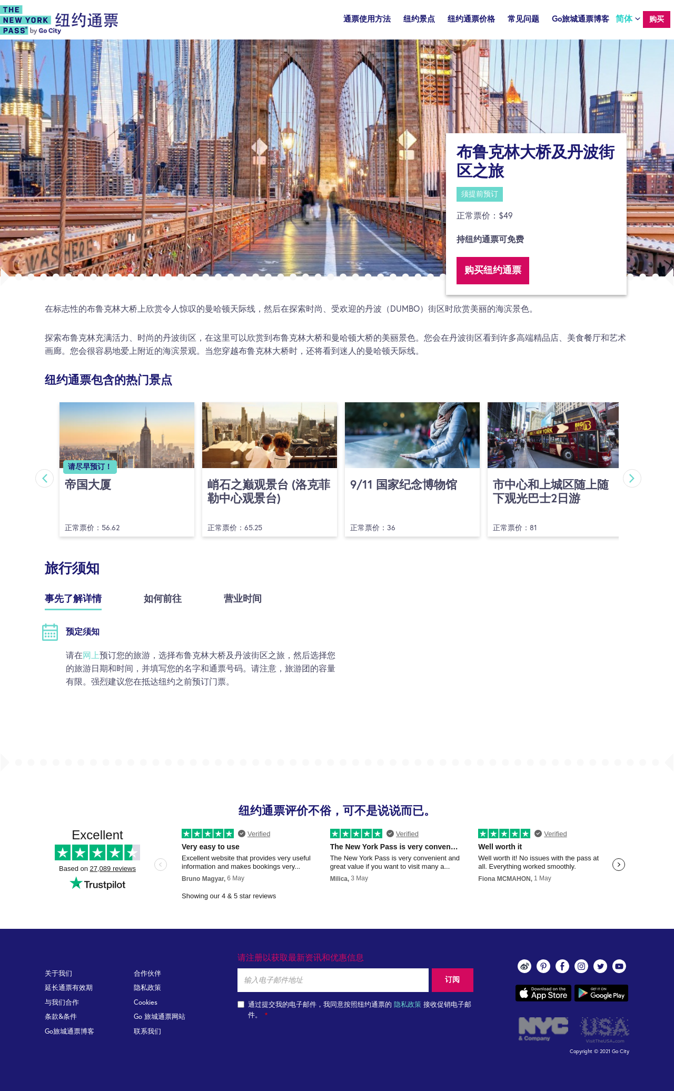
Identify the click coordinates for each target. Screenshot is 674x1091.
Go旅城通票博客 (580, 19)
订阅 (452, 980)
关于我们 (58, 973)
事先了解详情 (73, 599)
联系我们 (147, 1031)
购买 (656, 19)
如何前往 (163, 599)
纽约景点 (419, 19)
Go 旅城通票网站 (159, 1017)
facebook (562, 966)
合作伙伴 (147, 973)
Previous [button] (43, 478)
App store (543, 993)
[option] (337, 157)
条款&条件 (61, 1017)
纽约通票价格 (471, 19)
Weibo (524, 966)
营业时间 (243, 599)
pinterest (543, 966)
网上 (91, 655)
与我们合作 (62, 1002)
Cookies (145, 1002)
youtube (619, 966)
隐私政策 (147, 988)
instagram (581, 966)
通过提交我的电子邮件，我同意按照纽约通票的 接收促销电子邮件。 (354, 1010)
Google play (601, 993)
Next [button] (633, 478)
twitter (600, 966)
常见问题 (523, 19)
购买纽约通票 (492, 270)
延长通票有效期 (69, 988)
